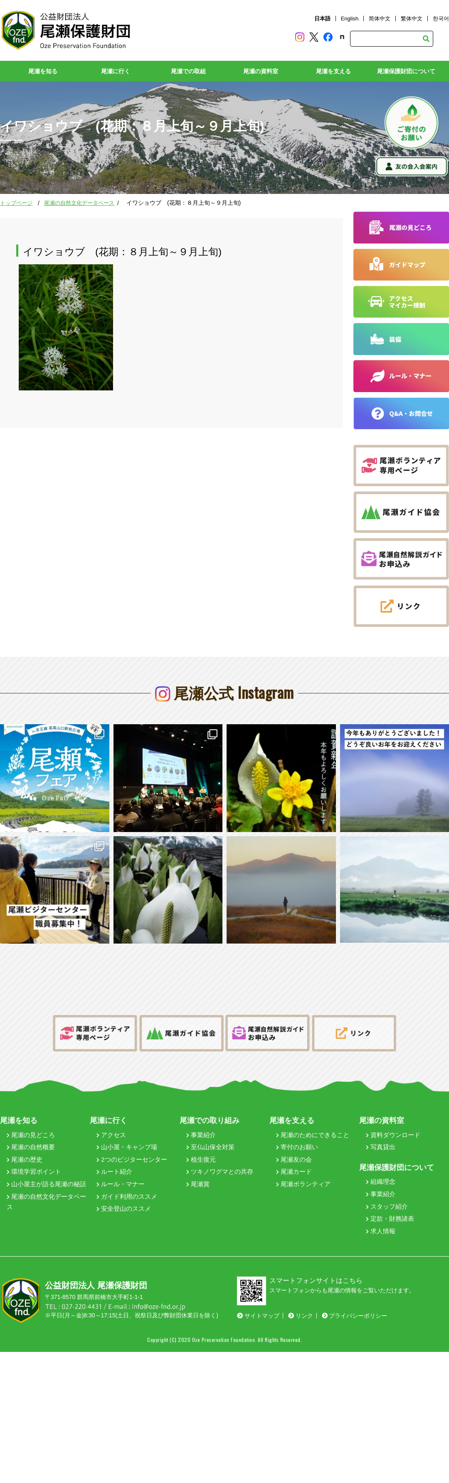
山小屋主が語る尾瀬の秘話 (46, 1166)
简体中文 (379, 18)
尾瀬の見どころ (31, 1116)
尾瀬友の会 (294, 1141)
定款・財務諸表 (390, 1201)
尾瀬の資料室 (260, 71)
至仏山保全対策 (210, 1129)
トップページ (16, 203)
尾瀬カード (294, 1154)
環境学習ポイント (34, 1154)
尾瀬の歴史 (24, 1141)
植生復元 (201, 1141)
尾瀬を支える (333, 71)
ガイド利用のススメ (126, 1178)
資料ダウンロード (393, 1116)
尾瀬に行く (115, 71)
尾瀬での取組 (188, 71)
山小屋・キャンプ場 (126, 1129)
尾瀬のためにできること (312, 1116)
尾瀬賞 (198, 1166)
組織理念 (380, 1164)
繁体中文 (411, 18)
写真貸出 (380, 1129)
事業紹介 (201, 1116)
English (350, 18)
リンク (300, 1298)
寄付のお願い (297, 1129)
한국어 (441, 18)
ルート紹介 (114, 1154)
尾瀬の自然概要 (31, 1129)
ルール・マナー (120, 1166)
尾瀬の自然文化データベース (79, 203)
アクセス (111, 1116)
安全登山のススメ (123, 1191)
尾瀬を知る (42, 71)
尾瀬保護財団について (406, 71)
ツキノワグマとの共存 (219, 1154)
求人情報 (380, 1213)
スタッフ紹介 (387, 1188)
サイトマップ (258, 1298)
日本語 (322, 18)
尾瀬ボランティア (303, 1166)
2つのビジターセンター (131, 1141)
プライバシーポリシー (354, 1298)
